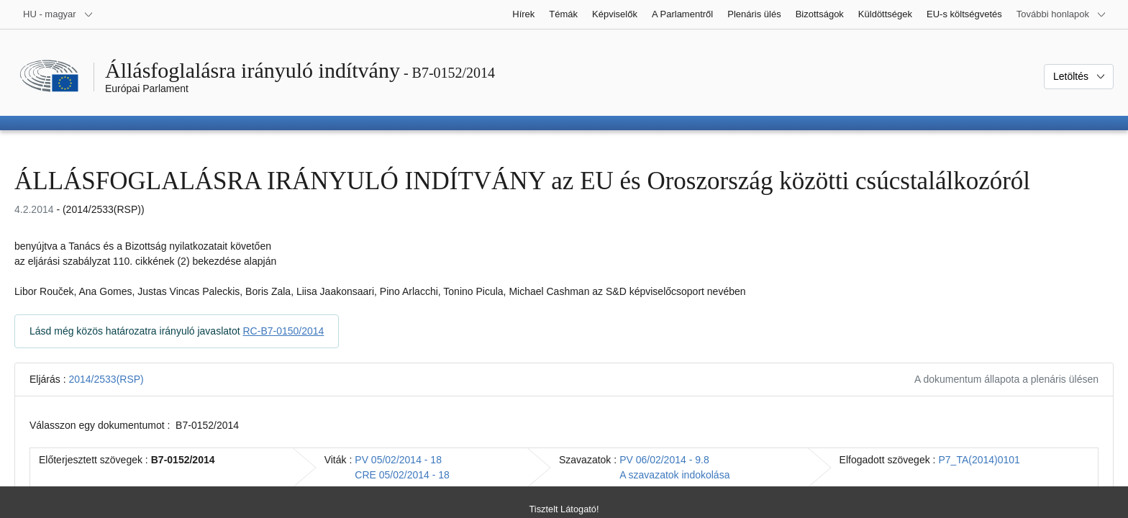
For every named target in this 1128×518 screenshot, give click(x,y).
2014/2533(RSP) (105, 379)
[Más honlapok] (1061, 14)
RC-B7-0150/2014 (283, 331)
